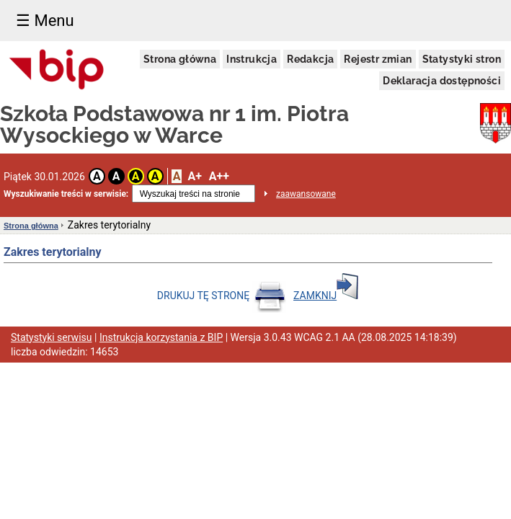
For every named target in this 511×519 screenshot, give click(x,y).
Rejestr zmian (378, 59)
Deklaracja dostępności (442, 80)
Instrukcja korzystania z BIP (161, 337)
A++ (219, 176)
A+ (194, 176)
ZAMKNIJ (325, 295)
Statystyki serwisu (51, 337)
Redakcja (310, 59)
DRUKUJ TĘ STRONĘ (221, 295)
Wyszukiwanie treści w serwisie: (66, 194)
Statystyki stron (461, 59)
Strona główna (179, 59)
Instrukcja (251, 59)
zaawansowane (306, 194)
